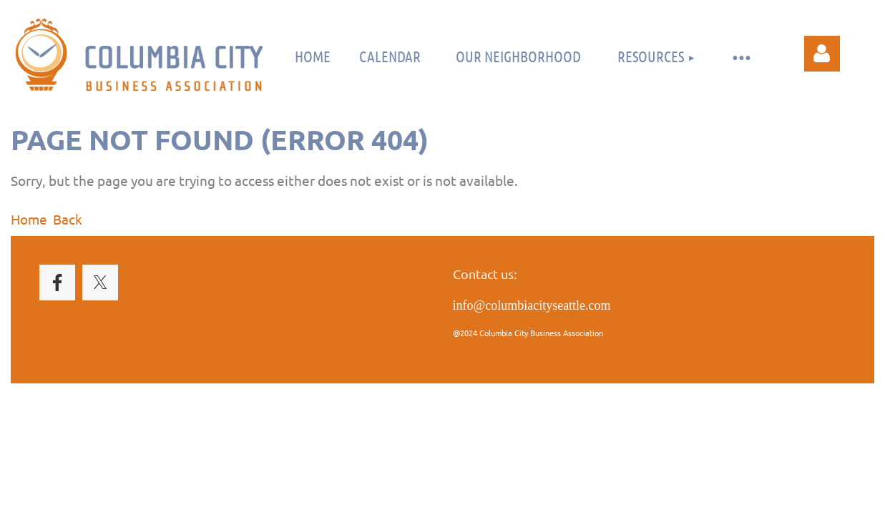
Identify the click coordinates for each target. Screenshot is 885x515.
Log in (822, 54)
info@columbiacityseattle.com (532, 305)
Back (67, 218)
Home (29, 218)
